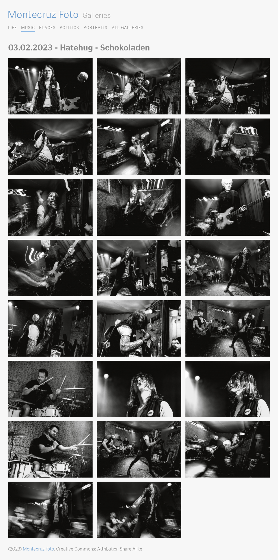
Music (28, 27)
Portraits (96, 27)
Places (47, 27)
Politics (69, 27)
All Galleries (128, 27)
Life (12, 27)
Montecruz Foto (43, 14)
